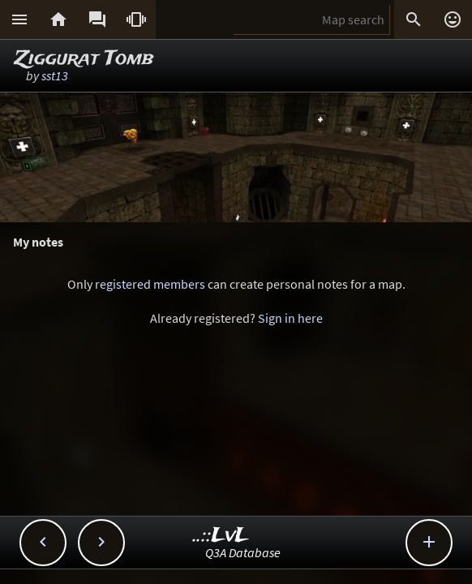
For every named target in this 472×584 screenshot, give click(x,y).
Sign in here (290, 318)
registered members (150, 284)
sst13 (54, 75)
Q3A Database (243, 552)
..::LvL (221, 536)
